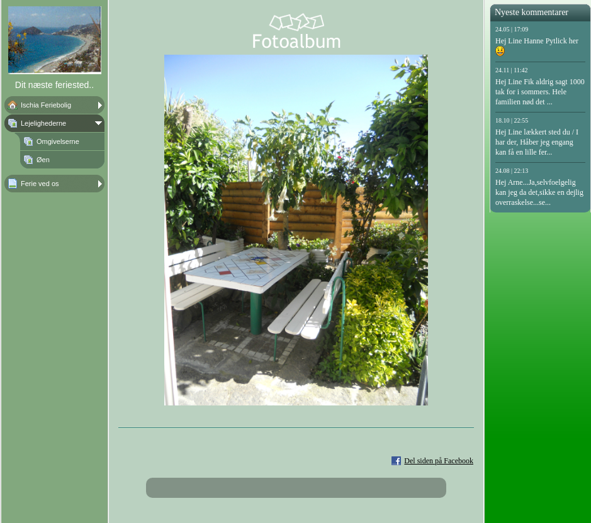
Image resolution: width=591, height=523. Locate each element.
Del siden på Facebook (438, 460)
